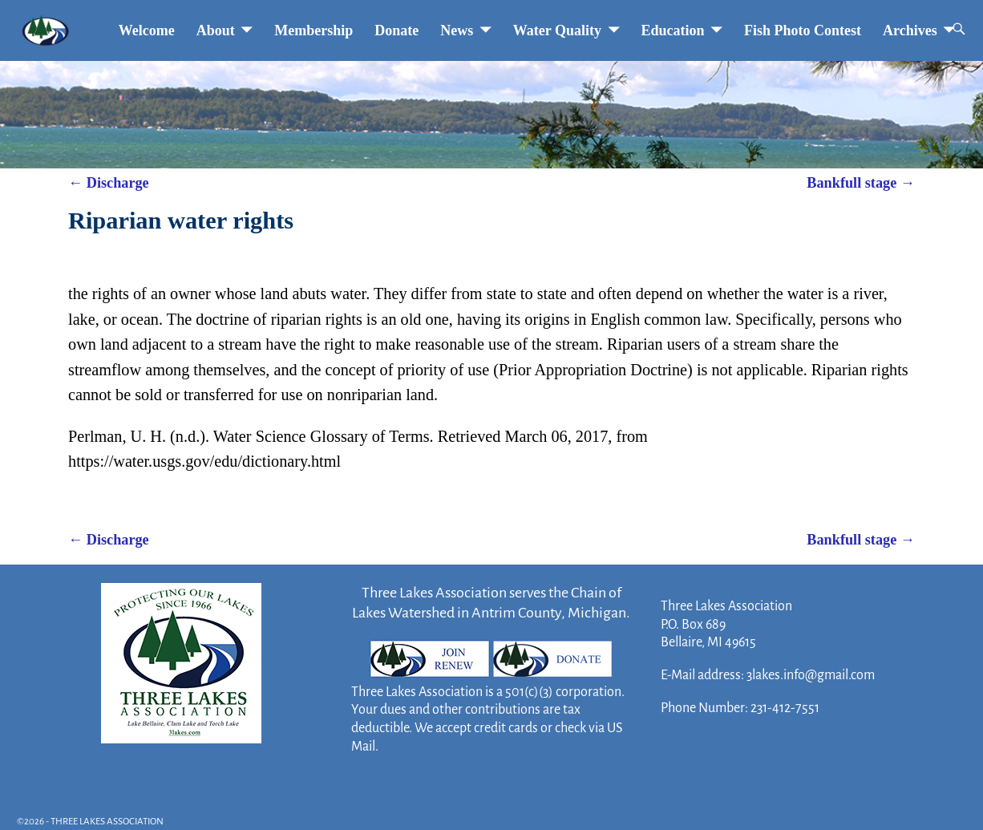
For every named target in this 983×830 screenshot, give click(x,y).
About (215, 30)
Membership (313, 30)
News (456, 30)
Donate (396, 30)
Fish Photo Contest (802, 30)
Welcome (147, 30)
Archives (910, 30)
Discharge (108, 183)
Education (673, 30)
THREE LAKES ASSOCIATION (107, 821)
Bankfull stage (861, 183)
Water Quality (557, 30)
